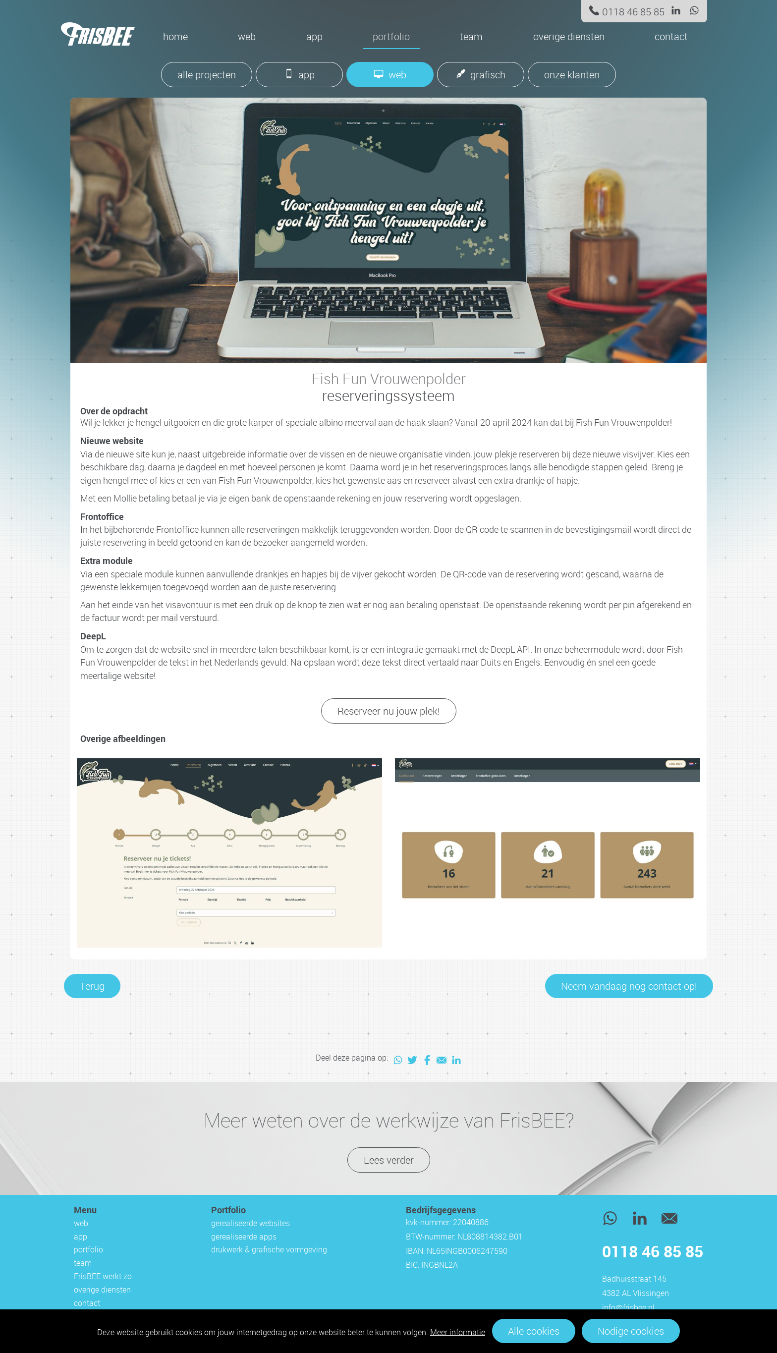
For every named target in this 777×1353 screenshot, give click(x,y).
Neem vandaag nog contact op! (629, 986)
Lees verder (389, 1160)
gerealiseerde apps (244, 1236)
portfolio (391, 36)
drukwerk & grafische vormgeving (269, 1249)
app (314, 36)
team (471, 36)
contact (671, 36)
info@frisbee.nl (628, 1307)
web (247, 36)
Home (175, 36)
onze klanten (572, 74)
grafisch (487, 74)
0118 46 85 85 (633, 11)
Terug (92, 986)
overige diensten (569, 36)
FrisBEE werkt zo (103, 1276)
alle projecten (206, 74)
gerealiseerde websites (250, 1223)
